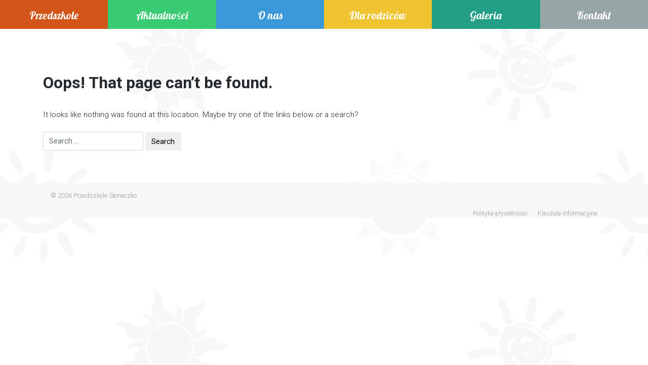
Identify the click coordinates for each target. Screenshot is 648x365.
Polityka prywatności (500, 213)
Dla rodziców (378, 15)
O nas (270, 15)
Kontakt (594, 15)
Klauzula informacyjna (567, 213)
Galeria (486, 15)
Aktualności (161, 15)
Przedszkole (53, 15)
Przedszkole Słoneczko (105, 195)
